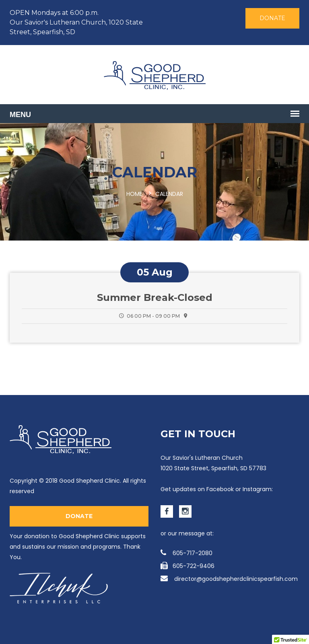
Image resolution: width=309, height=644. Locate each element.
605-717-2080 (186, 553)
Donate (272, 18)
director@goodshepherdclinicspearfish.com (229, 579)
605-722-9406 (187, 566)
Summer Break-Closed (154, 297)
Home (134, 194)
